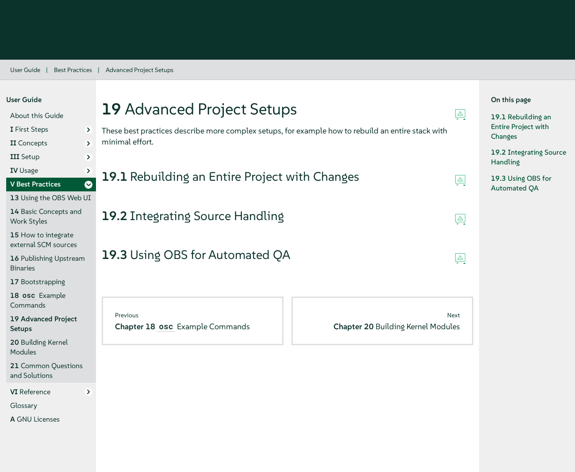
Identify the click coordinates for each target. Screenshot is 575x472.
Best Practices (73, 70)
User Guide (25, 70)
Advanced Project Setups (139, 70)
